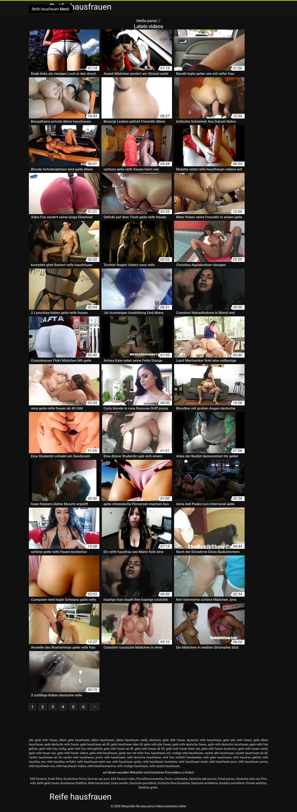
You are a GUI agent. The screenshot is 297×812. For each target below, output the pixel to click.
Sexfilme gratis (148, 788)
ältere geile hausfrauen (74, 740)
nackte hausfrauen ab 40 (252, 753)
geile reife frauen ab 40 (118, 749)
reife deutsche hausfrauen (144, 757)
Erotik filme (55, 779)
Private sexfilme (256, 783)
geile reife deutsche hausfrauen (228, 744)
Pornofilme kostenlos (150, 779)
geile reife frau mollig (52, 749)
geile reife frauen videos (72, 753)
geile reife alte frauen (157, 744)
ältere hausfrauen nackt (131, 740)
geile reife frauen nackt (253, 749)
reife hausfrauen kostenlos (160, 762)
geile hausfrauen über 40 (127, 744)
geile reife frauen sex (42, 753)
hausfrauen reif (160, 753)
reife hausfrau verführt (61, 762)
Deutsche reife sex (248, 779)
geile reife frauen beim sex (183, 749)
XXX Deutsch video (123, 779)
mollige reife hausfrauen (187, 753)
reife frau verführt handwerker (182, 757)
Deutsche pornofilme (143, 783)
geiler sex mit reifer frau (134, 753)
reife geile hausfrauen (217, 757)
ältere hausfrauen (102, 740)
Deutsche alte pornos (203, 779)
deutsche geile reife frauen (167, 740)
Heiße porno (147, 20)
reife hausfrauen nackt (193, 762)
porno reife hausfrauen (110, 757)
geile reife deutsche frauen (189, 744)
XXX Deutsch (38, 779)
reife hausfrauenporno (101, 766)
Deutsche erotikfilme (204, 783)
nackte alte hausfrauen (219, 753)
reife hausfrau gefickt (247, 757)
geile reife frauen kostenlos (219, 749)
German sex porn (99, 779)
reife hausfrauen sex (42, 766)
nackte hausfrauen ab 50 (45, 757)
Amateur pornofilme (232, 783)
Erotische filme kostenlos (174, 783)
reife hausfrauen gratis (126, 762)
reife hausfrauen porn (223, 762)
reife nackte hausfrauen (164, 766)
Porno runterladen (176, 779)
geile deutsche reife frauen (62, 744)
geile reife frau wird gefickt (85, 749)
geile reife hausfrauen (103, 753)
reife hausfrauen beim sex (94, 762)
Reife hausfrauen (99, 783)
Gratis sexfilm (119, 783)
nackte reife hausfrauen (78, 757)
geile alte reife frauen (237, 740)
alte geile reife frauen (43, 740)
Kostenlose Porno (75, 779)
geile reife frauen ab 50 (150, 749)
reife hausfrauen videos (71, 766)
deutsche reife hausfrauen (204, 740)
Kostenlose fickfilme (74, 783)
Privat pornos (226, 779)
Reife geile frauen (48, 783)
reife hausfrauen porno (253, 762)
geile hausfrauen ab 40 (95, 744)
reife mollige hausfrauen (132, 766)
